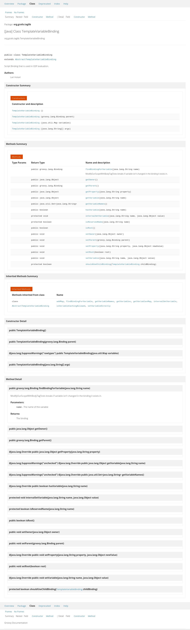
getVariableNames (95, 204)
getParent (91, 185)
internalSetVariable (97, 216)
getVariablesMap (142, 301)
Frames (8, 12)
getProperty (92, 191)
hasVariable (92, 210)
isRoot (89, 228)
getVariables (123, 301)
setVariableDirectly (99, 306)
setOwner (90, 234)
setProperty (92, 246)
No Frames (19, 12)
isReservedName (94, 222)
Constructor (37, 16)
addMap (60, 301)
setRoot (90, 252)
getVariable (92, 198)
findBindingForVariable (99, 169)
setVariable (92, 258)
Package (22, 3)
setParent (91, 240)
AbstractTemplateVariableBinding (35, 59)
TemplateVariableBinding (26, 110)
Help (65, 3)
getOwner (90, 179)
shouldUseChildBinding (98, 264)
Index (57, 3)
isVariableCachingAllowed (71, 306)
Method (49, 16)
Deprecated (45, 3)
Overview (9, 3)
